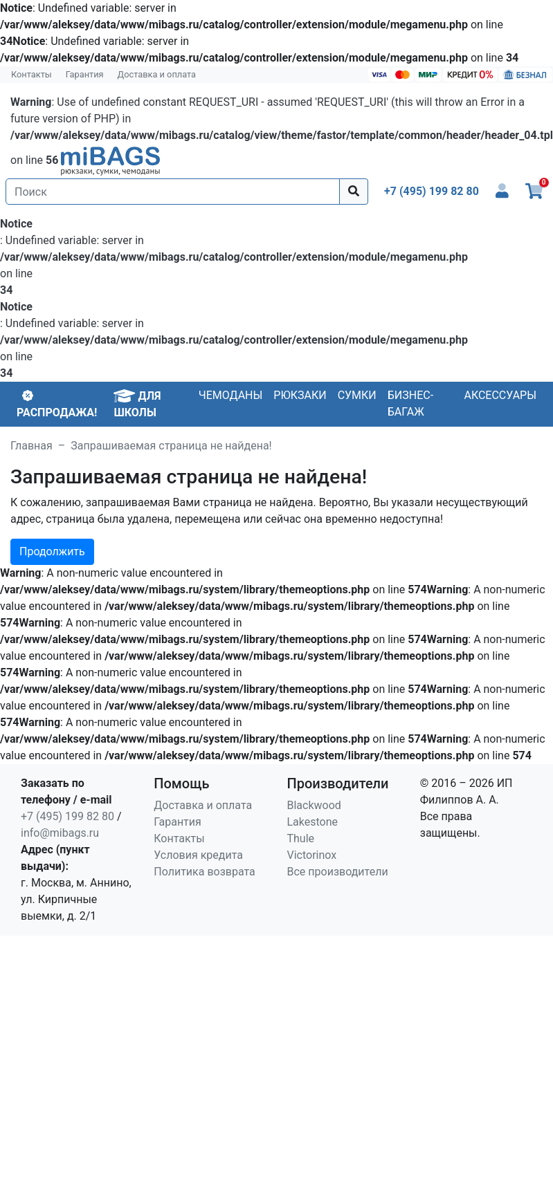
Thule (301, 838)
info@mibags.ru (60, 832)
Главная (31, 445)
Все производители (337, 871)
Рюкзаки (299, 395)
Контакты (31, 74)
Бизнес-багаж (410, 403)
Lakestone (312, 821)
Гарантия (85, 74)
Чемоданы (231, 395)
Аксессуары (500, 395)
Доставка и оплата (157, 74)
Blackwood (314, 805)
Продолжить (52, 551)
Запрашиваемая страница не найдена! (171, 445)
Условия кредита (198, 855)
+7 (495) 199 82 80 (67, 816)
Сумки (357, 395)
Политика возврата (204, 871)
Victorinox (312, 855)
